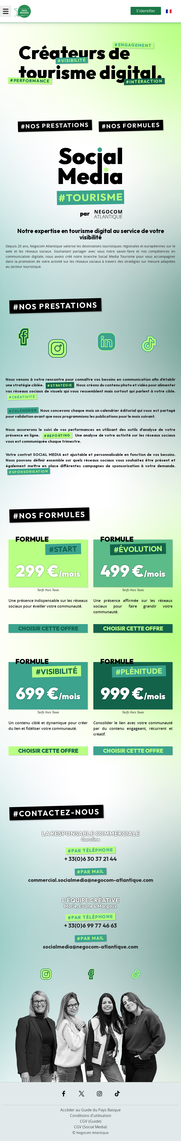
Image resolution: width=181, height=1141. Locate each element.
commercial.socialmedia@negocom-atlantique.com (90, 880)
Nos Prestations (57, 125)
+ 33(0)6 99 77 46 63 (90, 925)
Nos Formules (133, 125)
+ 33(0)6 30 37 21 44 (90, 858)
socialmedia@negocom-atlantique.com (90, 946)
